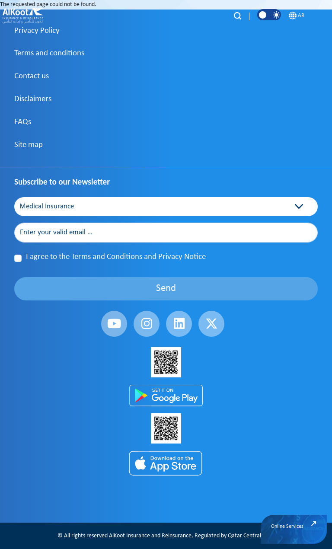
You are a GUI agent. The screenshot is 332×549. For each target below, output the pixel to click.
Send (166, 289)
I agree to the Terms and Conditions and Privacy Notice (116, 257)
